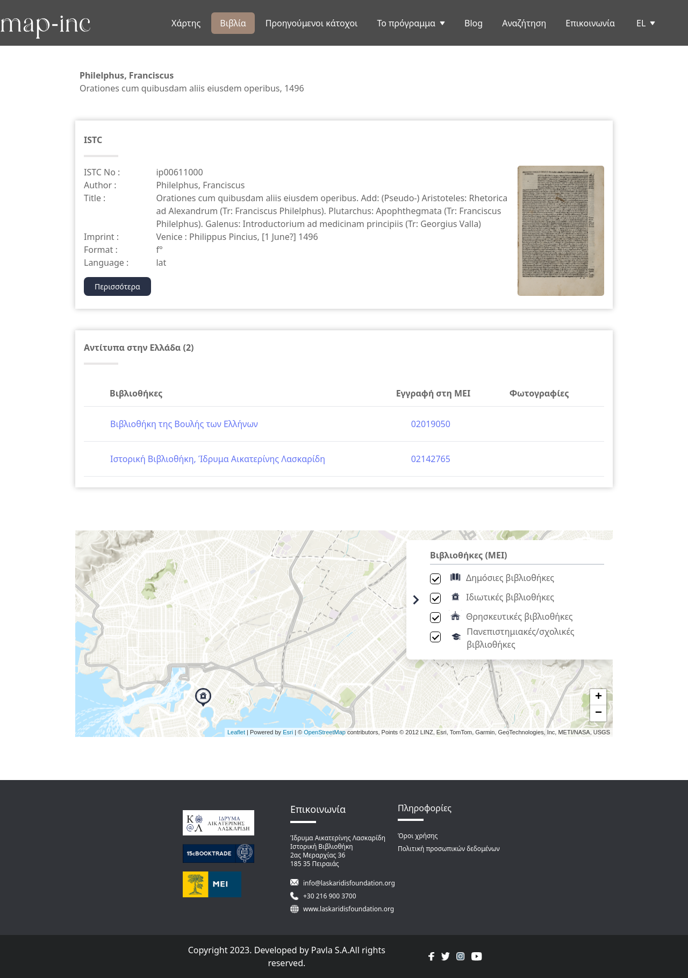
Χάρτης (185, 23)
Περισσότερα (117, 286)
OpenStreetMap (325, 732)
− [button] (598, 713)
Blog (473, 23)
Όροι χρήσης (418, 835)
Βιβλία (233, 23)
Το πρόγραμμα (411, 23)
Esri (288, 732)
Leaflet (236, 732)
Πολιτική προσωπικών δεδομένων (449, 848)
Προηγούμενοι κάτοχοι (312, 23)
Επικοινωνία (590, 23)
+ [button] (598, 697)
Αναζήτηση (524, 23)
